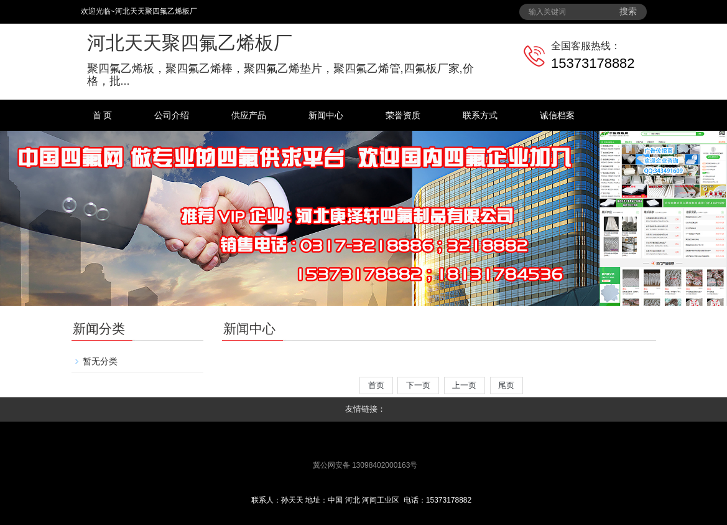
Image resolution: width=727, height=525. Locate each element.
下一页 (418, 385)
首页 (376, 385)
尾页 (506, 385)
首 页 (103, 115)
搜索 (628, 11)
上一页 (464, 385)
